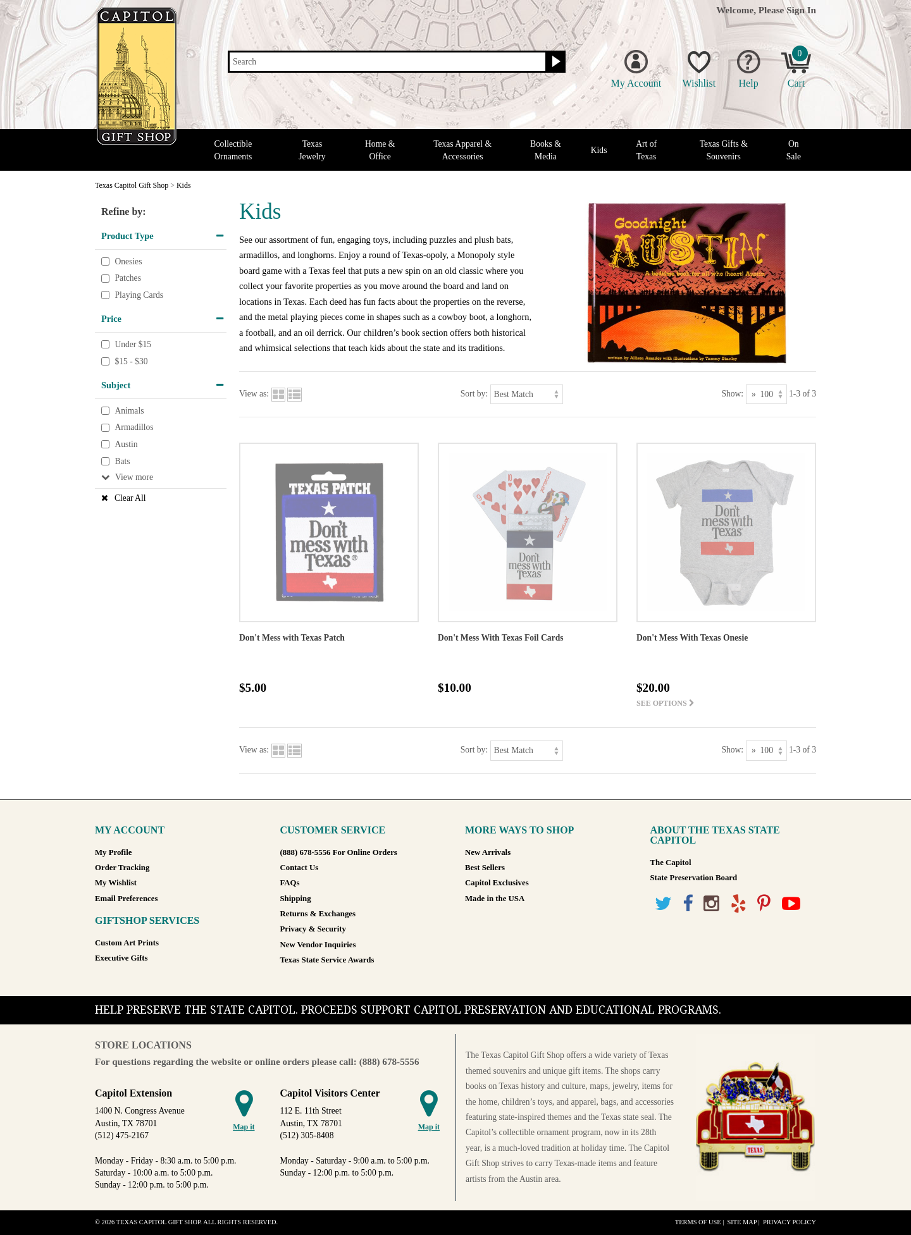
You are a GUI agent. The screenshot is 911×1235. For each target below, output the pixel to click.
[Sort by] (526, 394)
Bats (122, 461)
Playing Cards (139, 295)
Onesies (128, 261)
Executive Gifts (121, 958)
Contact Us (299, 867)
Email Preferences (126, 898)
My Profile (113, 852)
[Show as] (766, 394)
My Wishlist (116, 882)
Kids (599, 150)
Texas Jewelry (312, 150)
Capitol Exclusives (497, 882)
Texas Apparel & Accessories (462, 150)
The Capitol (670, 862)
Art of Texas (646, 150)
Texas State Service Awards (327, 959)
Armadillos (134, 428)
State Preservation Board (694, 877)
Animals (129, 410)
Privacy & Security (313, 929)
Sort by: (474, 393)
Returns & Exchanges (318, 913)
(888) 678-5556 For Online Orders (338, 852)
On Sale (793, 150)
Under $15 (133, 344)
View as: (254, 393)
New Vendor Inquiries (318, 944)
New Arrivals (488, 852)
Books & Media (545, 150)
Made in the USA (494, 898)
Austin (126, 444)
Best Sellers (485, 867)
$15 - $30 (131, 361)
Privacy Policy (789, 1222)
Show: (732, 393)
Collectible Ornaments (233, 150)
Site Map (742, 1222)
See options (665, 703)
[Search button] (554, 61)
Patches (128, 278)
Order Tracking (122, 867)
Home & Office (380, 150)
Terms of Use (698, 1222)
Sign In (801, 9)
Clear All (130, 498)
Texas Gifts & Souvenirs (724, 150)
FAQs (290, 882)
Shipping (295, 898)
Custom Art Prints (127, 942)
